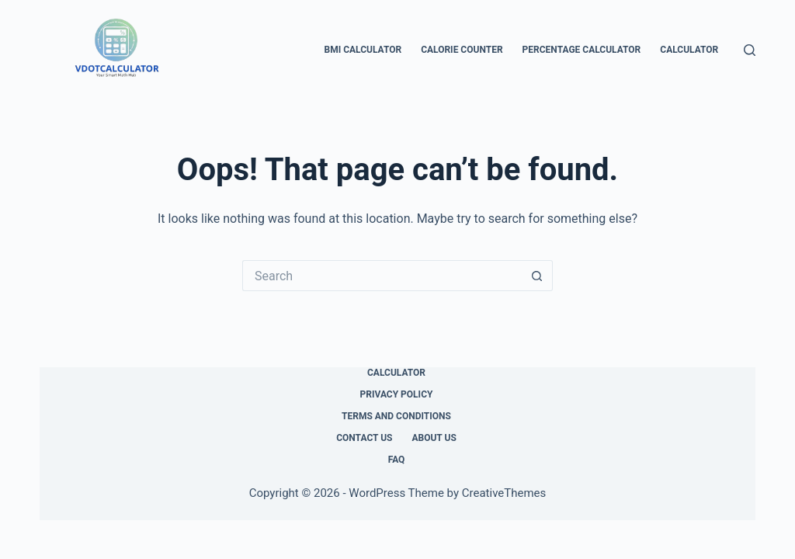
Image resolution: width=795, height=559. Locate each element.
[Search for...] (382, 275)
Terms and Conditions (396, 416)
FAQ (396, 459)
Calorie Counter (461, 49)
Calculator (689, 49)
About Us (433, 437)
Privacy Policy (396, 394)
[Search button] (537, 275)
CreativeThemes (504, 493)
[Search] (749, 50)
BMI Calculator (362, 49)
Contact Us (364, 437)
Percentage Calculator (581, 49)
